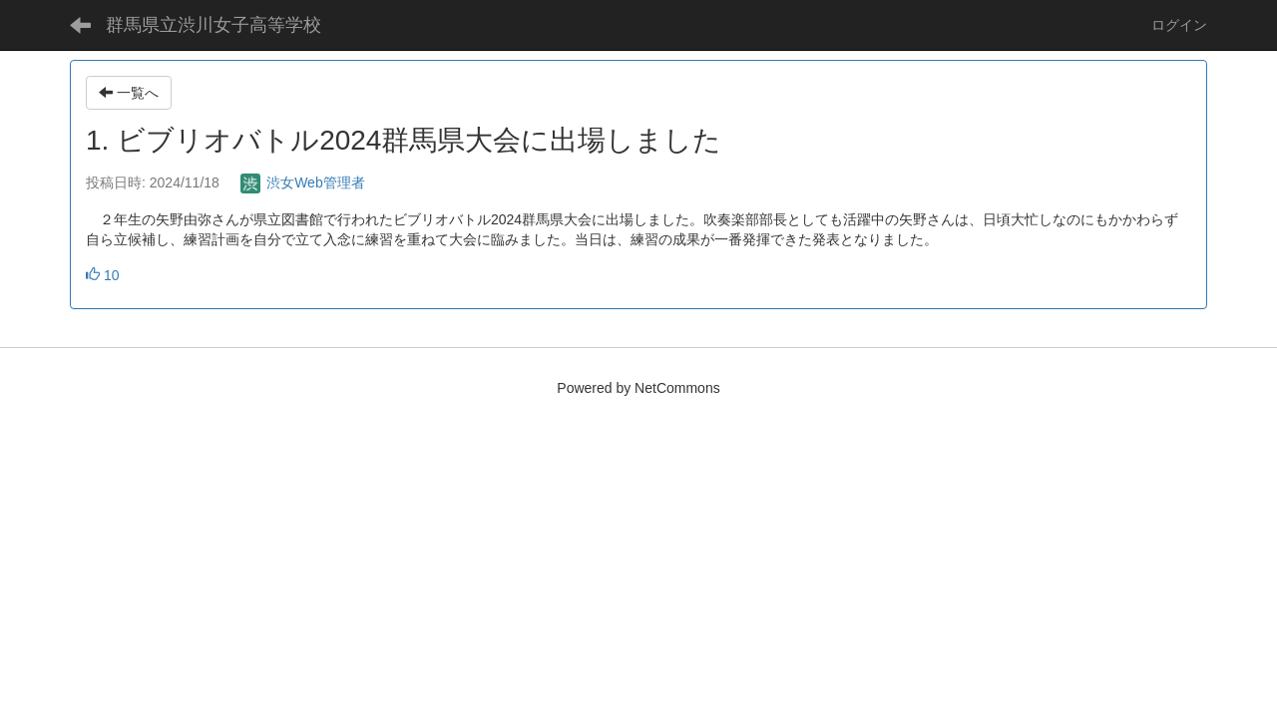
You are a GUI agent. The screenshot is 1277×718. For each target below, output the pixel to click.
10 (102, 275)
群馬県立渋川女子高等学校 (213, 25)
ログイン (1179, 25)
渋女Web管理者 (302, 182)
